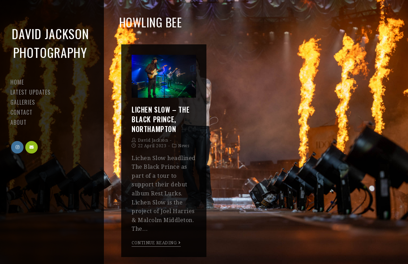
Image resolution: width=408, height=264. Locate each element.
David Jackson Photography (50, 42)
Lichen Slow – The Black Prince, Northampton (160, 119)
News (183, 145)
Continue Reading (156, 242)
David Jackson (153, 140)
